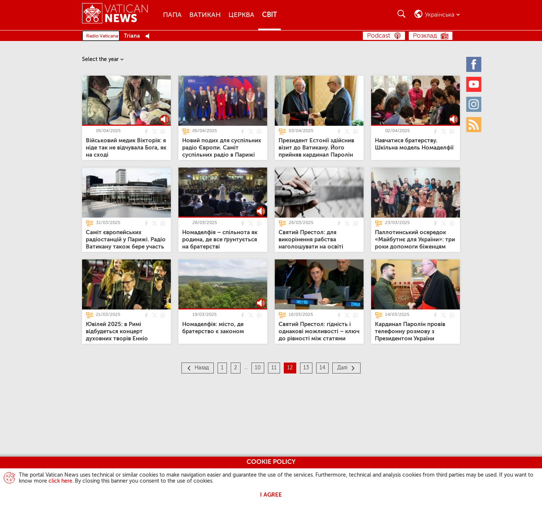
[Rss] (474, 124)
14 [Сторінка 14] (322, 367)
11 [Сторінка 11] (274, 367)
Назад (202, 367)
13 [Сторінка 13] (306, 367)
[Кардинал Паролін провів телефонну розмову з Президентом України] (410, 331)
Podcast (378, 36)
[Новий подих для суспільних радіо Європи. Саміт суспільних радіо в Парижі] (221, 148)
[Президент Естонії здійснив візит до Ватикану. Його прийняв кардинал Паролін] (316, 148)
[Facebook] (474, 64)
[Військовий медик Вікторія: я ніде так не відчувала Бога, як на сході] (126, 148)
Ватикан (205, 15)
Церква (241, 15)
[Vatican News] (115, 15)
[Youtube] (474, 83)
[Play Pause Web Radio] (149, 36)
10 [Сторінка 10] (258, 367)
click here (60, 481)
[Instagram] (474, 104)
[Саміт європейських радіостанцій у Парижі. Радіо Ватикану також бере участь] (126, 240)
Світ (269, 15)
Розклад (425, 36)
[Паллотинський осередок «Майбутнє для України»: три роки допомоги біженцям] (415, 240)
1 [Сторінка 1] (222, 367)
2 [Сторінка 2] (235, 367)
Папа (172, 15)
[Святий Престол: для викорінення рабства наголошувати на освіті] (311, 240)
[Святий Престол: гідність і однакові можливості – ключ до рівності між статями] (319, 331)
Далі (342, 367)
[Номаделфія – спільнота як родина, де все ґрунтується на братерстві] (219, 240)
